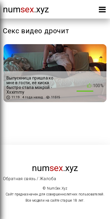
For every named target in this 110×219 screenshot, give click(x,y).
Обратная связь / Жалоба (29, 178)
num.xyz (26, 9)
